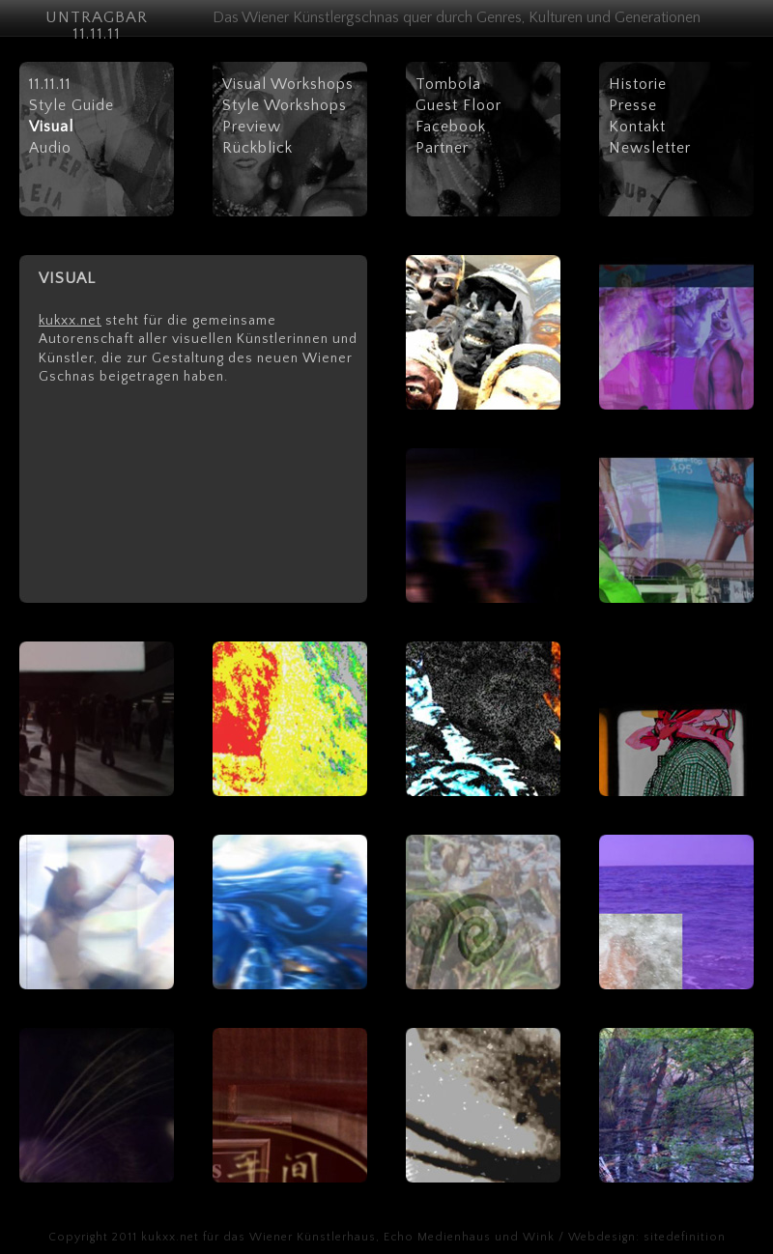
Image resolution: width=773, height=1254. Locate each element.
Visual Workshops (288, 84)
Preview (251, 126)
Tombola (448, 84)
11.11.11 (50, 84)
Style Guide (71, 105)
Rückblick (257, 148)
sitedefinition (685, 1237)
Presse (633, 105)
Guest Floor (458, 105)
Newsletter (650, 148)
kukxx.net (70, 320)
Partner (442, 148)
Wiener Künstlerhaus (312, 1237)
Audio (50, 148)
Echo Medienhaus (437, 1237)
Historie (638, 84)
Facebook (450, 126)
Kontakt (637, 126)
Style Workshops (284, 105)
